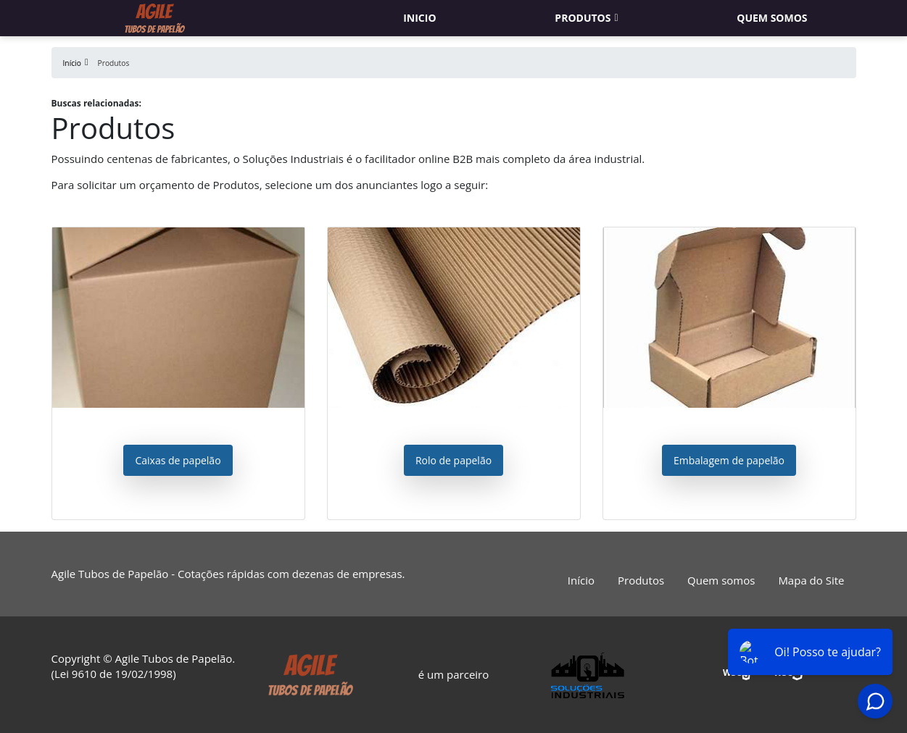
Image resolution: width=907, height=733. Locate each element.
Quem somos (772, 18)
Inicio (419, 18)
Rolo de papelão (453, 460)
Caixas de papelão (177, 460)
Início (581, 580)
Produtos (582, 18)
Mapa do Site (811, 580)
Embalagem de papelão (729, 460)
